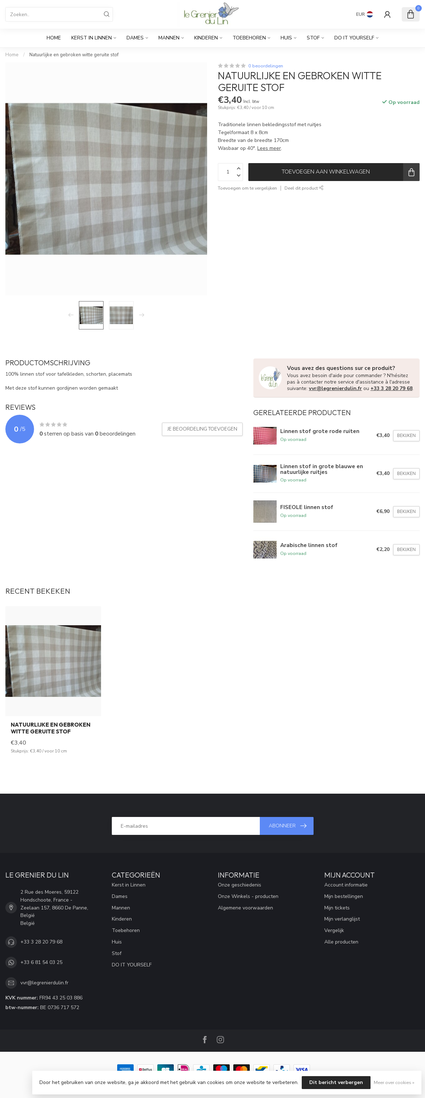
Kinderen (206, 37)
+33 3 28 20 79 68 (391, 388)
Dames (135, 37)
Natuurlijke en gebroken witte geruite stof (74, 55)
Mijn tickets (337, 907)
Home (54, 37)
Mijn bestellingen (343, 896)
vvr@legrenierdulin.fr (335, 388)
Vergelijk (334, 930)
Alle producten (341, 941)
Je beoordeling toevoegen (202, 429)
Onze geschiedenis (239, 884)
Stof (313, 37)
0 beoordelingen (265, 66)
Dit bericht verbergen (336, 1082)
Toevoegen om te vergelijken (247, 188)
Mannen (169, 37)
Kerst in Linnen (91, 37)
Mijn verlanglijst (342, 919)
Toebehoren (249, 37)
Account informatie (346, 884)
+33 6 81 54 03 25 (41, 962)
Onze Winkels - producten (248, 896)
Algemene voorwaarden (245, 907)
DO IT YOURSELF (354, 37)
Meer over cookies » (394, 1082)
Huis (286, 37)
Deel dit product (304, 188)
